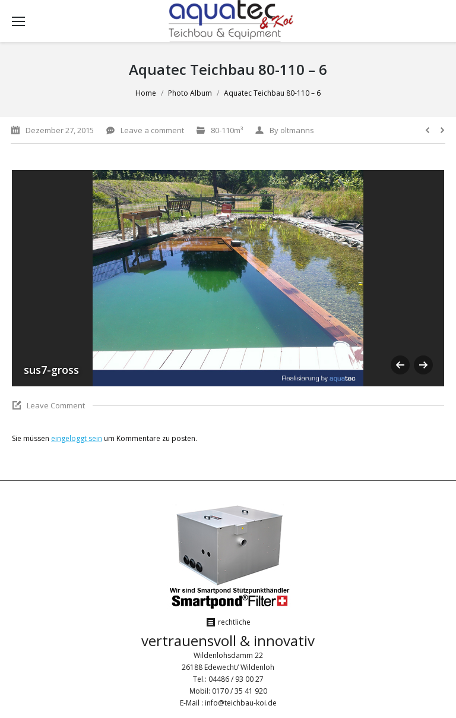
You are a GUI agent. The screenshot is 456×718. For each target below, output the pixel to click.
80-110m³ (227, 130)
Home (145, 93)
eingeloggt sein (76, 438)
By (292, 130)
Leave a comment (152, 130)
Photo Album (190, 93)
